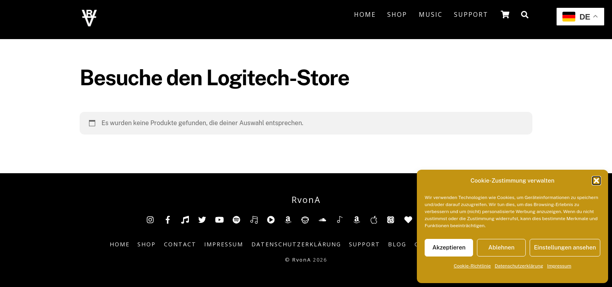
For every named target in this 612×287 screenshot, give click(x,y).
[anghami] (408, 219)
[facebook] (168, 219)
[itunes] (391, 219)
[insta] (150, 219)
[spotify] (236, 219)
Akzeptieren (449, 247)
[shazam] (339, 219)
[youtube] (219, 219)
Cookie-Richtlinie (472, 266)
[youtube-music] (271, 219)
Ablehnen (501, 247)
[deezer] (254, 219)
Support (471, 14)
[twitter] (202, 219)
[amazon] (288, 219)
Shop (397, 14)
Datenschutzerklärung (519, 266)
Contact (180, 244)
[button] (596, 181)
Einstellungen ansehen (565, 247)
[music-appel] (374, 219)
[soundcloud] (322, 219)
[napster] (305, 219)
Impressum (559, 266)
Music (431, 14)
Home (365, 14)
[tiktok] (185, 219)
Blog (397, 244)
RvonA (301, 259)
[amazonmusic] (357, 219)
